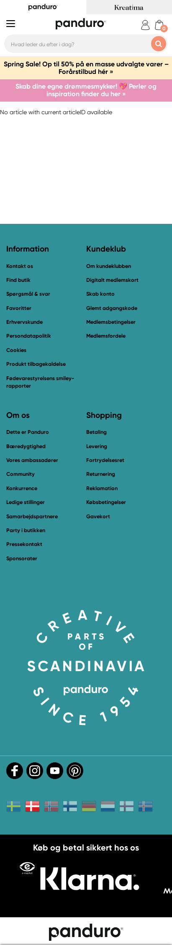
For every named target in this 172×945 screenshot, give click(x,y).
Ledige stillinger (25, 502)
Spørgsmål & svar (28, 294)
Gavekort (98, 516)
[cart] (159, 25)
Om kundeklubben (108, 266)
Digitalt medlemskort (112, 280)
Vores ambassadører (32, 460)
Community (20, 474)
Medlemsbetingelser (111, 322)
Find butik (18, 280)
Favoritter (18, 308)
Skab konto (100, 294)
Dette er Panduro (27, 432)
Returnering (100, 474)
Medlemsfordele (106, 336)
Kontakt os (19, 266)
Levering (96, 446)
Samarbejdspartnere (32, 516)
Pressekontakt (24, 544)
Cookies (16, 350)
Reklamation (102, 488)
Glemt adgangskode (111, 308)
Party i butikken (25, 530)
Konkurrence (21, 488)
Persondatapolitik (28, 336)
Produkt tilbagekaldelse (36, 364)
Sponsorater (21, 558)
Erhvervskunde (24, 322)
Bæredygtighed (26, 446)
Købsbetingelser (106, 502)
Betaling (96, 432)
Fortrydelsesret (105, 460)
